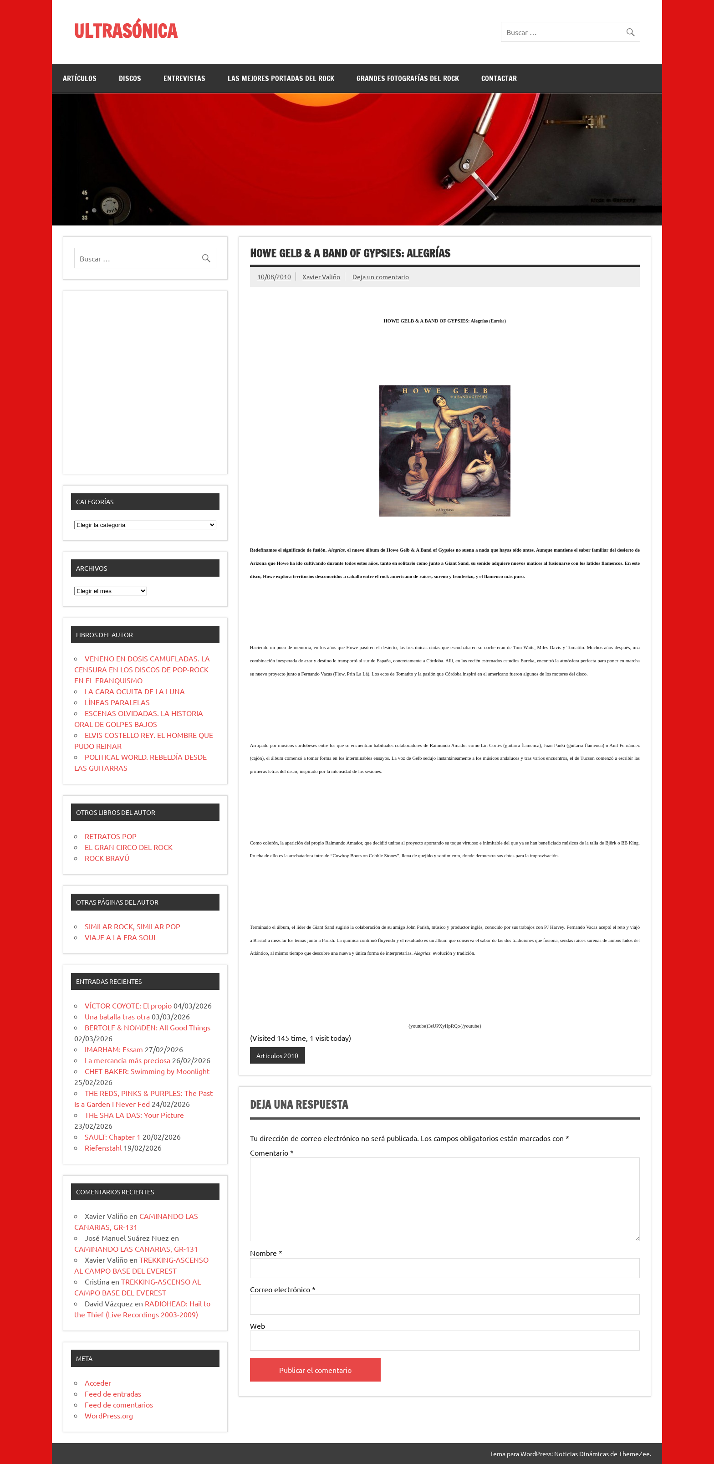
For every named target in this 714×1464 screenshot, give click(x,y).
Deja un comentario (380, 276)
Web (257, 1325)
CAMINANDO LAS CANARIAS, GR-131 (136, 1248)
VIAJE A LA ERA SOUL (121, 937)
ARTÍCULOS (80, 78)
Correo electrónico (283, 1289)
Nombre (266, 1252)
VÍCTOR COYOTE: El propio (128, 1005)
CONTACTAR (499, 78)
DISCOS (130, 78)
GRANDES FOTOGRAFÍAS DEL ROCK (408, 78)
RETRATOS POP (111, 835)
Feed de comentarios (119, 1404)
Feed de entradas (113, 1393)
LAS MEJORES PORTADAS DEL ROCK (281, 78)
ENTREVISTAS (184, 78)
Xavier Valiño (321, 276)
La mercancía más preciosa (127, 1060)
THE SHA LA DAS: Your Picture (134, 1114)
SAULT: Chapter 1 (113, 1136)
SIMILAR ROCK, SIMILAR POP (132, 926)
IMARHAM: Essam (114, 1049)
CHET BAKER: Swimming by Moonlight (147, 1070)
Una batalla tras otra (117, 1016)
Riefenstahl (103, 1147)
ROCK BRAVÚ (107, 857)
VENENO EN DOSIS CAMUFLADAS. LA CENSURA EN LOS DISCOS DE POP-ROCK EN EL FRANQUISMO (142, 669)
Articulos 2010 (277, 1055)
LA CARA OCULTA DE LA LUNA (135, 691)
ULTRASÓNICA (125, 31)
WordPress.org (109, 1415)
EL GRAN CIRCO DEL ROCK (129, 846)
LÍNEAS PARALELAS (117, 701)
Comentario (272, 1152)
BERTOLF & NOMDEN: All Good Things (147, 1027)
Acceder (98, 1382)
